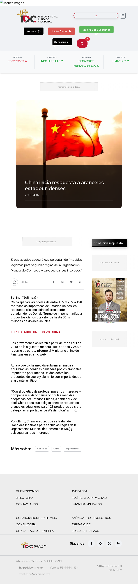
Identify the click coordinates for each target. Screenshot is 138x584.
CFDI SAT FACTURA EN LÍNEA (35, 531)
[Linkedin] (118, 543)
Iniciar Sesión (61, 31)
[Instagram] (100, 543)
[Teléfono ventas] (64, 568)
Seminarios (61, 42)
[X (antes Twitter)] (109, 543)
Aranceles (42, 448)
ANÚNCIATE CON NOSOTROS (91, 518)
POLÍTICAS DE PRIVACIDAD (89, 498)
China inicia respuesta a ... (110, 243)
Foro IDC (33, 31)
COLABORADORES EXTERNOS (36, 518)
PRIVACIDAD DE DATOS (87, 504)
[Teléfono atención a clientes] (39, 561)
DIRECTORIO (24, 498)
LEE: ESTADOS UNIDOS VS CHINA (36, 332)
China (56, 448)
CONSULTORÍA (26, 524)
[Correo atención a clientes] (31, 568)
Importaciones (72, 448)
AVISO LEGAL (80, 491)
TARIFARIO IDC (81, 524)
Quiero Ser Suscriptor (96, 30)
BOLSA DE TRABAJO (85, 531)
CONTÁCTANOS (27, 504)
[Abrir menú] (123, 16)
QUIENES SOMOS (27, 491)
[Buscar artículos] (95, 15)
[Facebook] (91, 543)
